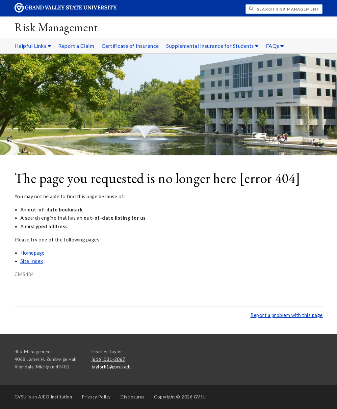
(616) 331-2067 (108, 359)
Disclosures (132, 396)
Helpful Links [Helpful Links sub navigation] (32, 46)
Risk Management (56, 27)
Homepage (32, 253)
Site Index (31, 261)
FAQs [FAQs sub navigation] (275, 46)
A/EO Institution (43, 396)
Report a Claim (76, 46)
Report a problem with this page (286, 315)
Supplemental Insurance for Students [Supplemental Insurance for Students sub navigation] (212, 46)
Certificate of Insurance (130, 46)
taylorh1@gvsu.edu (111, 366)
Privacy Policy (96, 396)
